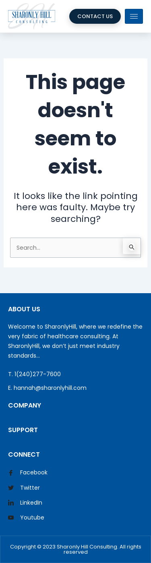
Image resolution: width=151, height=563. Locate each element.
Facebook (28, 473)
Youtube (26, 518)
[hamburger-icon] (134, 16)
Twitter (24, 488)
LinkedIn (25, 503)
